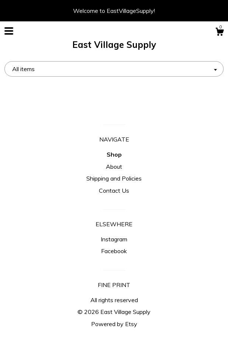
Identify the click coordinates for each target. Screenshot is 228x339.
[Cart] (219, 32)
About (114, 166)
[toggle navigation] (8, 31)
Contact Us (114, 190)
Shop (114, 154)
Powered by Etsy (114, 324)
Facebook (114, 251)
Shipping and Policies (114, 178)
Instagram (114, 239)
